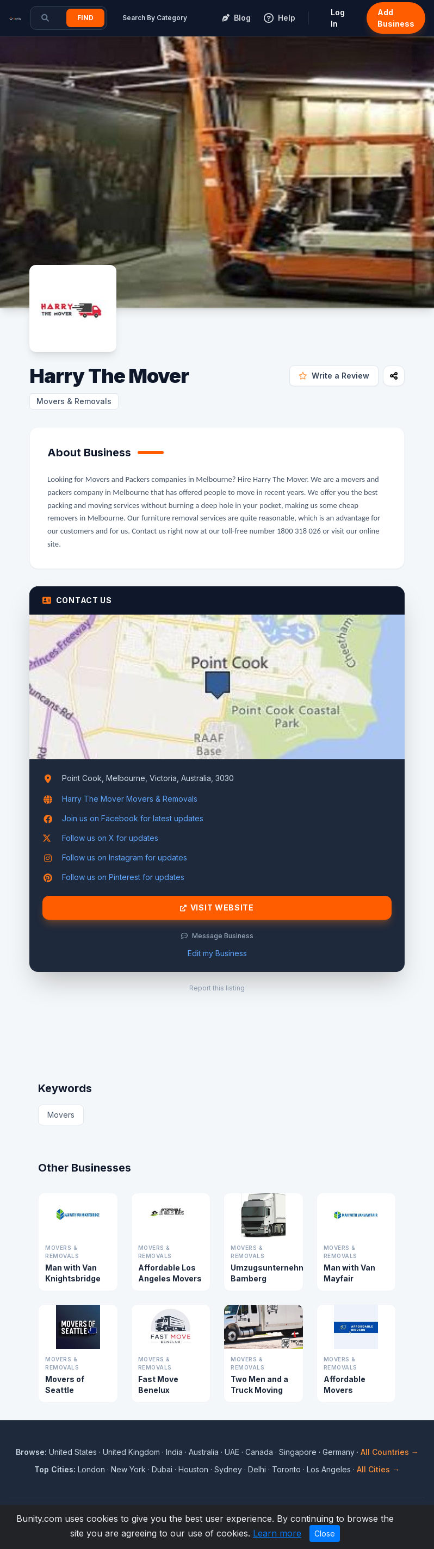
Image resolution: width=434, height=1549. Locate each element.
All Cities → (378, 1469)
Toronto (286, 1469)
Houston (193, 1469)
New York (128, 1469)
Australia (204, 1452)
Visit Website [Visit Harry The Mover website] (217, 908)
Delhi (257, 1469)
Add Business (395, 18)
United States (73, 1452)
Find (85, 18)
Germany (339, 1452)
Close (324, 1533)
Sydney (228, 1469)
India (174, 1452)
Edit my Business (217, 953)
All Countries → (390, 1452)
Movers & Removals (73, 401)
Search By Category (154, 18)
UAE (232, 1452)
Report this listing (217, 988)
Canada (259, 1452)
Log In (338, 18)
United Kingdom (131, 1452)
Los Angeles (329, 1469)
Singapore (298, 1452)
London (91, 1469)
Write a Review (334, 375)
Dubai (162, 1469)
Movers (61, 1114)
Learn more (277, 1533)
